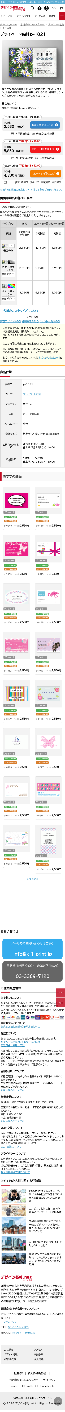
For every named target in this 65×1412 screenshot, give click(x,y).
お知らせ (38, 1343)
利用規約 (19, 1362)
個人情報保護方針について (15, 1161)
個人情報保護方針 (37, 1362)
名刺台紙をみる (30, 321)
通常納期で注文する (45, 124)
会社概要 (9, 1338)
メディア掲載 (11, 1343)
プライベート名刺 (56, 24)
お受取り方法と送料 (49, 358)
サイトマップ (49, 1368)
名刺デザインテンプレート (32, 24)
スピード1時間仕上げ (45, 149)
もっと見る (32, 879)
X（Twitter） (29, 1374)
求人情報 (39, 1348)
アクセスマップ (9, 1310)
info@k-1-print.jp (32, 942)
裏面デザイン (8, 274)
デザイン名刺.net (8, 24)
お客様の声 (10, 1348)
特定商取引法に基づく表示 (24, 1368)
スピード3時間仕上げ (46, 173)
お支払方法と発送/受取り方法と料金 (20, 1015)
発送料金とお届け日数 (13, 1034)
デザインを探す (23, 16)
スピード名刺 (6, 16)
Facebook (47, 1374)
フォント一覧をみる (50, 321)
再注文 (52, 16)
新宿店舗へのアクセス (12, 1078)
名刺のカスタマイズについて (21, 310)
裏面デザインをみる (10, 321)
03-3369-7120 (32, 965)
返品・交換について (11, 1135)
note (14, 1374)
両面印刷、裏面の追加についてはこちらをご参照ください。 (31, 189)
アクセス (38, 1338)
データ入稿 (40, 16)
